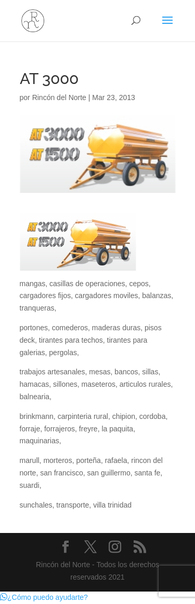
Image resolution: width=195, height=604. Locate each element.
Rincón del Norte (59, 97)
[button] (44, 597)
